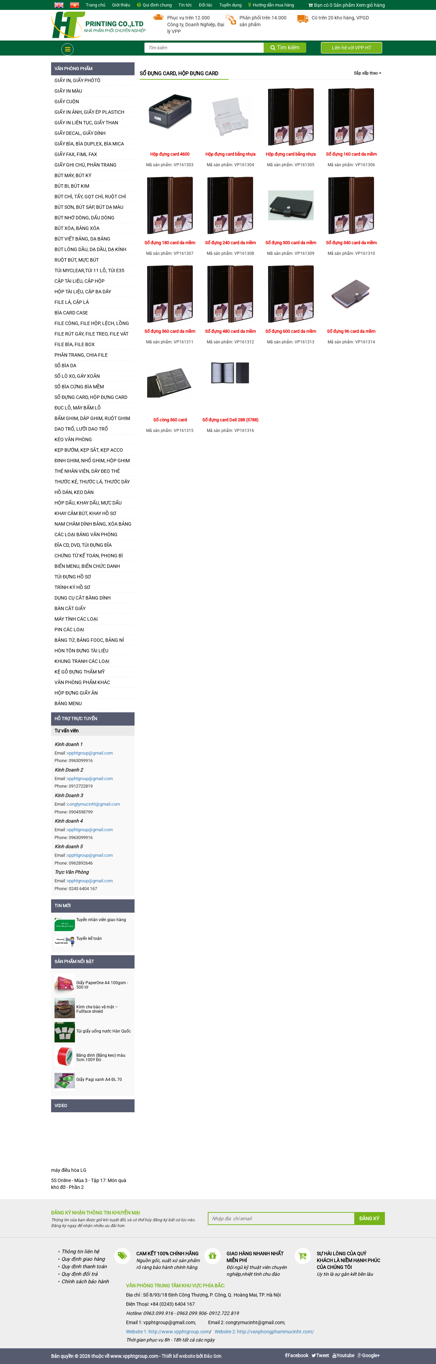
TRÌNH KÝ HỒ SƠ (72, 587)
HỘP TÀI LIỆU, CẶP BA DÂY (82, 291)
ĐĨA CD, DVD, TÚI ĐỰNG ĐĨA (83, 545)
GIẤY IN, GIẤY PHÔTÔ (77, 80)
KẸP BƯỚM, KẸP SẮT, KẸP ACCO (88, 450)
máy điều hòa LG (69, 1170)
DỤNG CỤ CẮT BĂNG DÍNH (82, 598)
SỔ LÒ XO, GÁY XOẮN (77, 376)
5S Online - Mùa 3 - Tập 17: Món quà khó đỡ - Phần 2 (88, 1184)
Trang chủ (95, 4)
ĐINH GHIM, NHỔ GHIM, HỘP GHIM (92, 460)
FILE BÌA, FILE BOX (74, 344)
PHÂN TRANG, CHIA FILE (81, 355)
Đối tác (206, 4)
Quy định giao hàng (83, 1259)
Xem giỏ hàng (370, 5)
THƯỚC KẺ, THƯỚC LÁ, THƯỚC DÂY (92, 481)
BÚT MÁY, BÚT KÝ (72, 175)
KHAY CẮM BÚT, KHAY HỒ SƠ (85, 513)
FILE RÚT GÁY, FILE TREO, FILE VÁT (91, 334)
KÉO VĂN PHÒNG (73, 439)
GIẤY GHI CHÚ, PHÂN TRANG (85, 165)
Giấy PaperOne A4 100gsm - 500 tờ (102, 985)
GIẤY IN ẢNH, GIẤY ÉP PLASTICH (89, 112)
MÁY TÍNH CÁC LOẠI (76, 619)
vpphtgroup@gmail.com (90, 753)
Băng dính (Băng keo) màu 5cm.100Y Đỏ (100, 1057)
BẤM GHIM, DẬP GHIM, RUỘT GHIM (92, 418)
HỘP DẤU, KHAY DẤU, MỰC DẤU (88, 503)
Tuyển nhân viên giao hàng (101, 919)
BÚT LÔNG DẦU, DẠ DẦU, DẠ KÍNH (90, 249)
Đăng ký (369, 1218)
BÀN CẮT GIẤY (69, 608)
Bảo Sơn (212, 1356)
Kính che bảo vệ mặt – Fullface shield (97, 1009)
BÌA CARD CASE (71, 312)
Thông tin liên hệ (80, 1252)
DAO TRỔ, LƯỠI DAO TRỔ (81, 429)
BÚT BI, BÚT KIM (71, 186)
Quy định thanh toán (84, 1267)
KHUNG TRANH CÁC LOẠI (81, 661)
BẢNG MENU (68, 703)
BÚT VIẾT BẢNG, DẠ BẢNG (82, 239)
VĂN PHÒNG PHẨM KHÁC (82, 682)
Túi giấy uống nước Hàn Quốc (103, 1031)
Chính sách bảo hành (85, 1281)
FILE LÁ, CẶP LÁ (71, 302)
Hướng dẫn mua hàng (273, 4)
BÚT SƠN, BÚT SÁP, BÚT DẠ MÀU (88, 207)
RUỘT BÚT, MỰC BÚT (76, 260)
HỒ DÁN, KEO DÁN (74, 492)
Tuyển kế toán (89, 938)
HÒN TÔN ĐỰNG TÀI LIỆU (81, 650)
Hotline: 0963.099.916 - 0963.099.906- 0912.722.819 (182, 1313)
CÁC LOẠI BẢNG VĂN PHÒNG (86, 534)
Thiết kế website (178, 1356)
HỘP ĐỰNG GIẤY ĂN (76, 693)
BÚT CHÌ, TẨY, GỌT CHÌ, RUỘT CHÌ (90, 196)
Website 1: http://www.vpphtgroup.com (167, 1331)
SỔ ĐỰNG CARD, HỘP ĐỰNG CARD (90, 397)
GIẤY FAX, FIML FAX (75, 154)
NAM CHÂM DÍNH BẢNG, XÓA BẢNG (92, 524)
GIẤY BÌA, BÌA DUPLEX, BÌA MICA (89, 143)
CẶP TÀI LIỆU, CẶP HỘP (79, 281)
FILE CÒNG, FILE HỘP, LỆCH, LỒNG (91, 323)
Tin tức (185, 4)
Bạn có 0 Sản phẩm (334, 5)
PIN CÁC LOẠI (69, 629)
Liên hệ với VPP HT (351, 47)
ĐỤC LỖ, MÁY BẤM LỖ (77, 407)
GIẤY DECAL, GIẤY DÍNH (80, 133)
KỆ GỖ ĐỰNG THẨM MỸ (79, 672)
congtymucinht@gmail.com (93, 804)
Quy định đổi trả (79, 1274)
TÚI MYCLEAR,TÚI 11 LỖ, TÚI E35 (89, 270)
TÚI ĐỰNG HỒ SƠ (72, 576)
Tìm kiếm (284, 47)
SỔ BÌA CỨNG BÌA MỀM (79, 386)
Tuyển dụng (230, 4)
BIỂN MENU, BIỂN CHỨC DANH (87, 566)
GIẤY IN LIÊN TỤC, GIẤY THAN (86, 122)
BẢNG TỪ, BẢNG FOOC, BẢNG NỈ (89, 640)
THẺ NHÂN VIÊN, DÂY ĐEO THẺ (87, 471)
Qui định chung (157, 4)
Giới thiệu (121, 4)
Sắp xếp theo (368, 73)
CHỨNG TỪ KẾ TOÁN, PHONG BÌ (88, 555)
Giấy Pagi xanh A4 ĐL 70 (99, 1080)
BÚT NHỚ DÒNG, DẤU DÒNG (84, 217)
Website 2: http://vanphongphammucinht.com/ (264, 1331)
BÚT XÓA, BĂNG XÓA (76, 228)
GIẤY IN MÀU (68, 91)
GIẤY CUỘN (66, 101)
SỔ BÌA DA (65, 365)
